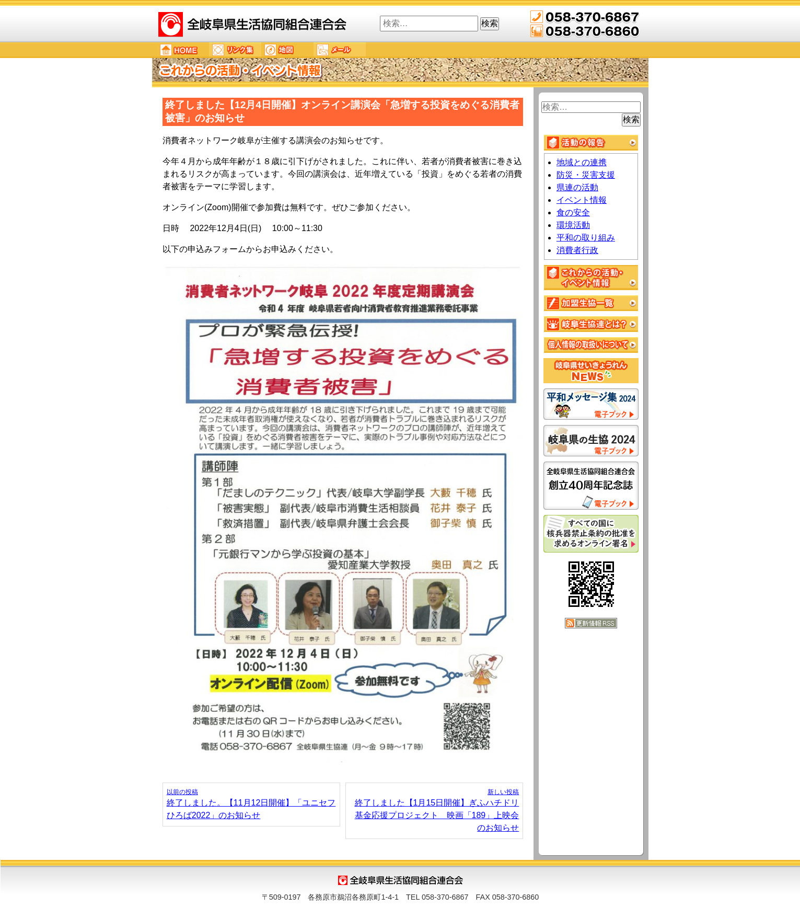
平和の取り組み (585, 237)
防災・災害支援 (585, 174)
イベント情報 (581, 200)
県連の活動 (577, 187)
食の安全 (573, 212)
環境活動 (573, 225)
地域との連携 (581, 162)
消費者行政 (577, 250)
